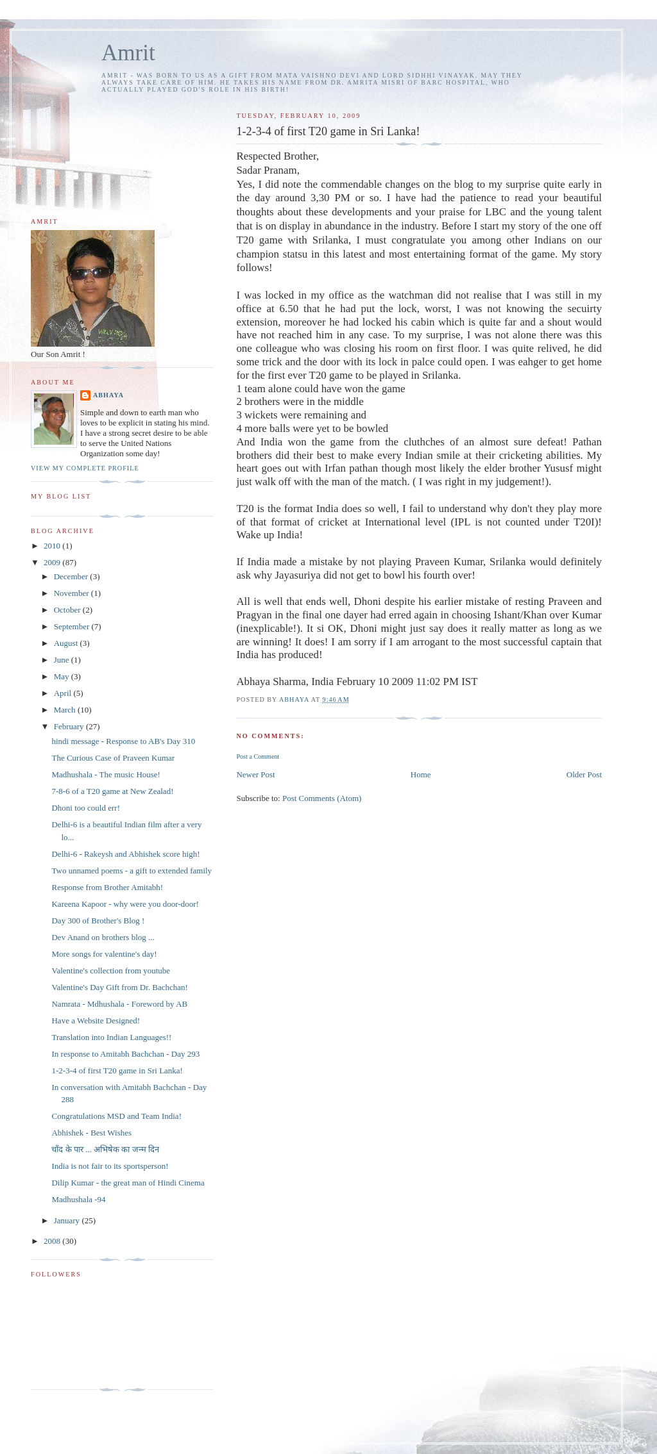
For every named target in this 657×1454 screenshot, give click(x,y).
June (62, 660)
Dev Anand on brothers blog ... (102, 937)
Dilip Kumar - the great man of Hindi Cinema (127, 1182)
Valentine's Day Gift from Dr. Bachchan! (119, 987)
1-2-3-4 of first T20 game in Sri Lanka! (116, 1070)
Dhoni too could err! (85, 808)
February (70, 726)
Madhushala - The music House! (105, 774)
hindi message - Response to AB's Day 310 (123, 741)
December (72, 576)
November (72, 593)
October (68, 610)
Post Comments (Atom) (322, 798)
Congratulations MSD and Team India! (116, 1116)
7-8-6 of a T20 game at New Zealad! (112, 791)
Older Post (584, 774)
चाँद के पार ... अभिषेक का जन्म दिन (105, 1149)
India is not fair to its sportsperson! (109, 1166)
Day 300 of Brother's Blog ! (97, 920)
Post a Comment (257, 756)
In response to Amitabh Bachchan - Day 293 (125, 1054)
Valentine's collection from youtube (110, 970)
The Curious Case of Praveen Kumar (113, 758)
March (66, 710)
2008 (53, 1241)
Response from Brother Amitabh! (107, 887)
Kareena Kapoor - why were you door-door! (124, 904)
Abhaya (108, 395)
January (68, 1220)
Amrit (128, 52)
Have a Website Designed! (95, 1020)
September (73, 626)
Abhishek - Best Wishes (91, 1132)
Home (421, 774)
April (64, 693)
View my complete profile (85, 468)
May (62, 676)
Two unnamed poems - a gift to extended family (131, 870)
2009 (53, 562)
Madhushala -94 (78, 1199)
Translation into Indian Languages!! (111, 1037)
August (67, 643)
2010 (53, 545)
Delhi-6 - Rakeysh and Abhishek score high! (125, 854)
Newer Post (255, 774)
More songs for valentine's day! (104, 954)
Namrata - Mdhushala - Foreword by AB (119, 1004)
